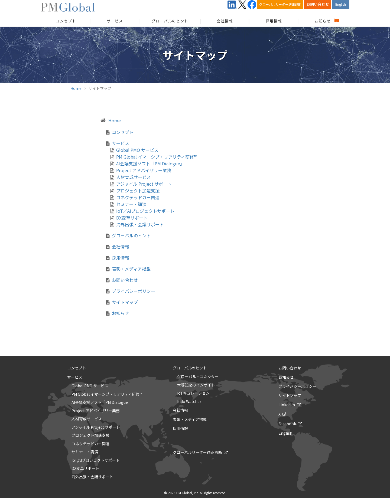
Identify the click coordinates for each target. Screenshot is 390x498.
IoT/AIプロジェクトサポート (96, 460)
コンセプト (123, 132)
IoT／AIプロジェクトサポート (145, 211)
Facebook (287, 423)
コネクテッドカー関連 (138, 197)
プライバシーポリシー (133, 291)
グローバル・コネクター (198, 376)
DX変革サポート (132, 217)
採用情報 (274, 21)
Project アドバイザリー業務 (143, 170)
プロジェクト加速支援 (138, 190)
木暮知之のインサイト (196, 385)
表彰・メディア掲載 (131, 269)
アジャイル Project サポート (144, 184)
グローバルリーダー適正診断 (280, 4)
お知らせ (322, 21)
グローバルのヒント (170, 21)
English (340, 4)
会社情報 (225, 21)
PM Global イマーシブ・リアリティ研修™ (156, 156)
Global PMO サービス (137, 150)
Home (76, 88)
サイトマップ (125, 302)
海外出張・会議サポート (140, 224)
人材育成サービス (133, 177)
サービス (115, 21)
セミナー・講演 (131, 204)
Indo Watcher (189, 401)
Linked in (286, 404)
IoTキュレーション (193, 393)
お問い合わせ (317, 4)
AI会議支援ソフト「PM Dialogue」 (150, 163)
